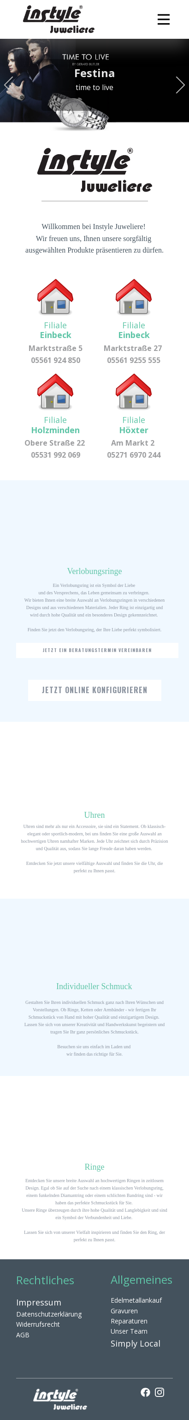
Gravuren (124, 1310)
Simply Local (135, 1343)
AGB (23, 1334)
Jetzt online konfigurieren (95, 689)
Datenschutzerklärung (49, 1314)
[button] (8, 85)
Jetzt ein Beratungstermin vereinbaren (97, 650)
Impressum (38, 1302)
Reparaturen (129, 1321)
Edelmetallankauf (136, 1300)
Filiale (55, 330)
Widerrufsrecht (38, 1324)
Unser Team (129, 1331)
